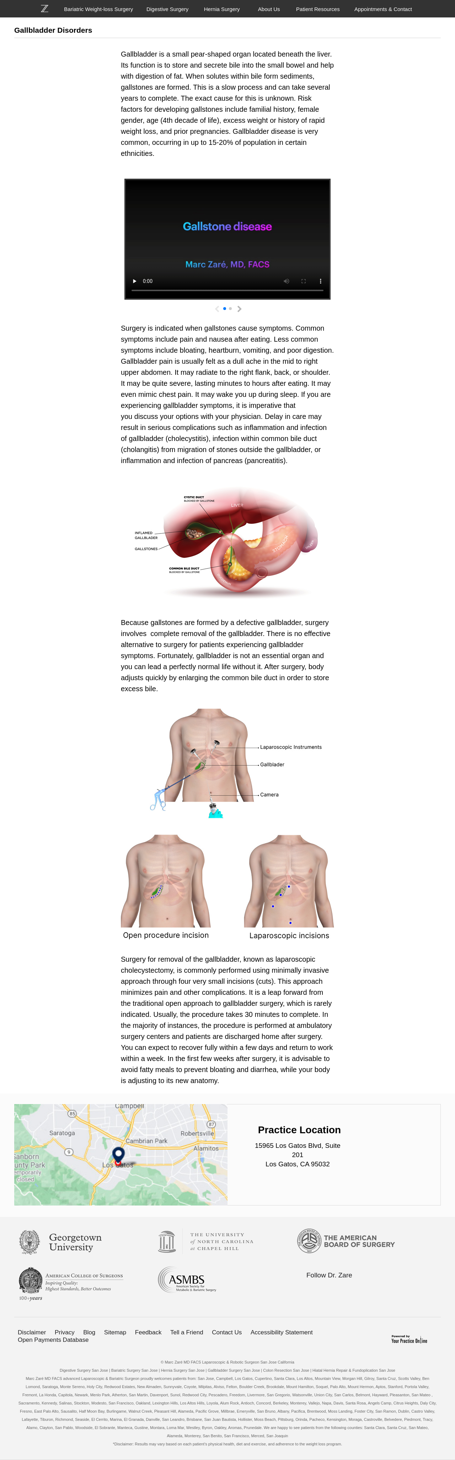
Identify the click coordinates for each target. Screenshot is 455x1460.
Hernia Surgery (222, 9)
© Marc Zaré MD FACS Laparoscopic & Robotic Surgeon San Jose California (227, 1362)
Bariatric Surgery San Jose (134, 1370)
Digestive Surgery (167, 9)
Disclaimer (32, 1332)
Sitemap (115, 1332)
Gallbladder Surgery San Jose (234, 1370)
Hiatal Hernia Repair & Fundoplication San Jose (353, 1370)
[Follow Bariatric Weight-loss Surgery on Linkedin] (339, 1289)
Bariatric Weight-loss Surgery (98, 9)
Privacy (65, 1332)
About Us (269, 9)
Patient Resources (318, 9)
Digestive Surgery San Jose (84, 1370)
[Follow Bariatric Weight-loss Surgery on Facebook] (309, 1289)
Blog (89, 1332)
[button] (238, 307)
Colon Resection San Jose (286, 1370)
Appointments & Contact (383, 9)
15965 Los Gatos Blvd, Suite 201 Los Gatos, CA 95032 (298, 1155)
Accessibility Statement (282, 1332)
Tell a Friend (186, 1332)
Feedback (148, 1332)
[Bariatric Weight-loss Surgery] (49, 8)
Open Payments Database (53, 1339)
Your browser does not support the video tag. (227, 239)
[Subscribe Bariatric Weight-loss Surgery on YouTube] (354, 1289)
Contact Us (227, 1332)
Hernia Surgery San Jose (183, 1370)
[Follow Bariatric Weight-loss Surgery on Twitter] (324, 1289)
